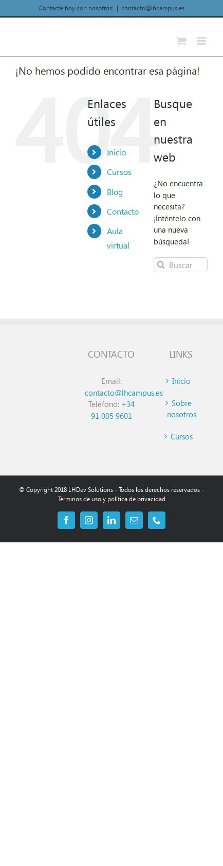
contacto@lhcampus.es (152, 8)
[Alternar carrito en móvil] (181, 41)
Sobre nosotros (181, 409)
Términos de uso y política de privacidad (111, 499)
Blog (115, 191)
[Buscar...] (181, 264)
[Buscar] (161, 264)
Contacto (123, 211)
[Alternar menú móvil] (202, 41)
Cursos (119, 171)
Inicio (116, 152)
